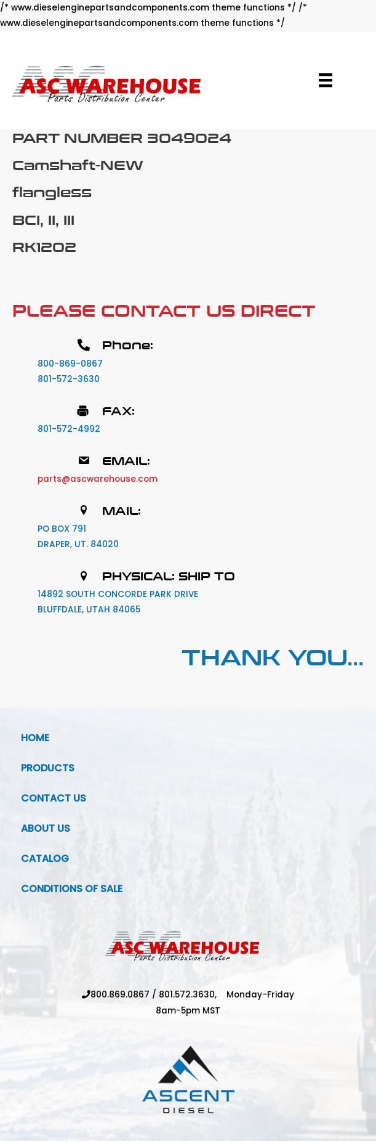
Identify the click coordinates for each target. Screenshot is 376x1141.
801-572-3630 (69, 379)
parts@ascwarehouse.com (98, 479)
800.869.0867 (120, 995)
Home (35, 738)
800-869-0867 (70, 364)
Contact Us (53, 798)
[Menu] (325, 80)
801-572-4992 (69, 429)
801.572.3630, (192, 995)
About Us (45, 828)
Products (47, 768)
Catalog (45, 858)
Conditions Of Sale (71, 889)
